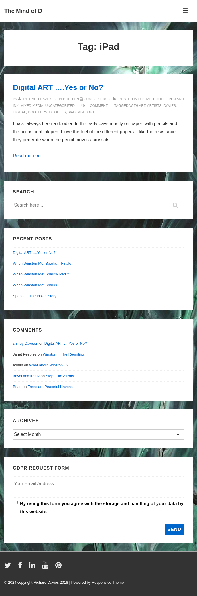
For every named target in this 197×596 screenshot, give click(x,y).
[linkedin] (33, 567)
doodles (57, 112)
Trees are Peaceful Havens (50, 387)
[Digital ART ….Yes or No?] (95, 99)
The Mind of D (23, 11)
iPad (72, 112)
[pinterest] (59, 567)
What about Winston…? (48, 365)
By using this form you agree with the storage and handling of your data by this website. (102, 507)
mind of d (87, 112)
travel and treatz (26, 376)
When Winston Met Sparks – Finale (42, 263)
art (142, 106)
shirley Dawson (25, 343)
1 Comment (97, 106)
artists (154, 106)
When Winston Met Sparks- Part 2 (41, 274)
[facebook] (21, 567)
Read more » (26, 155)
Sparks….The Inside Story (34, 296)
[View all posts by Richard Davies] (35, 99)
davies (169, 106)
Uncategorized (60, 106)
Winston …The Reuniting (63, 354)
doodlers (37, 112)
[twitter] (9, 567)
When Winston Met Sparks (35, 285)
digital (144, 99)
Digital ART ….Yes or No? (58, 87)
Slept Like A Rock (60, 376)
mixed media (32, 106)
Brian (17, 387)
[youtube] (46, 567)
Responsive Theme (108, 582)
